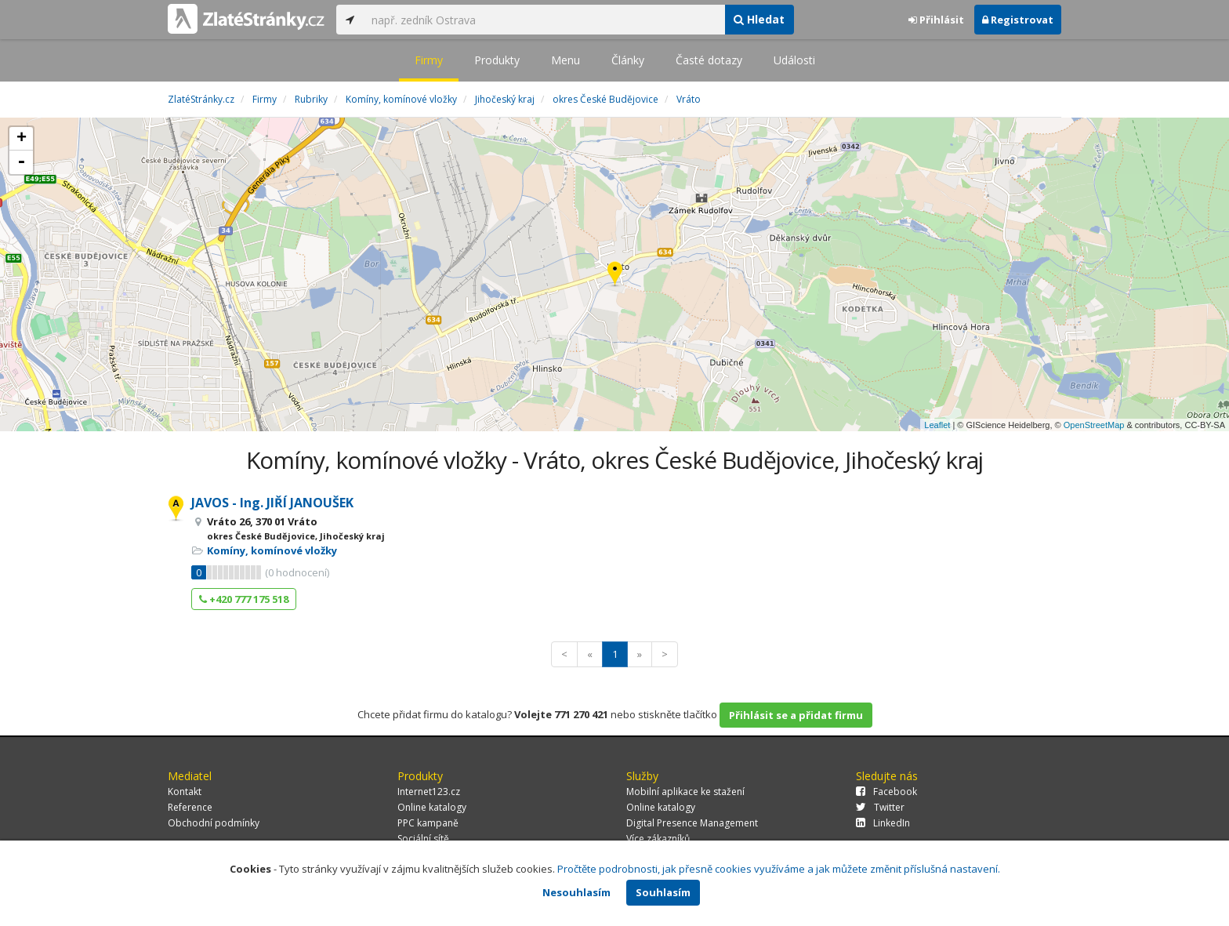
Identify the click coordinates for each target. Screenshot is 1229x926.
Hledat (759, 19)
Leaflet (937, 425)
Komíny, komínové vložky (272, 550)
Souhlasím (663, 892)
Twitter (880, 807)
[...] (544, 19)
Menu (565, 60)
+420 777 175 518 (243, 599)
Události (794, 60)
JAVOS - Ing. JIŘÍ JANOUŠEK (272, 502)
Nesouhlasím (576, 892)
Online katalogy (431, 807)
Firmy (429, 60)
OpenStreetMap (1094, 425)
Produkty (497, 60)
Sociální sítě (423, 838)
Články (627, 60)
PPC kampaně (428, 823)
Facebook (886, 791)
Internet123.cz (428, 791)
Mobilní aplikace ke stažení (685, 791)
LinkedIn (883, 823)
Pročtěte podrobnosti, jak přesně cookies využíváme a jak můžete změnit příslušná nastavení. (778, 869)
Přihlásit (936, 20)
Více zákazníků (658, 838)
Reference (190, 807)
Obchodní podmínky (213, 823)
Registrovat (1017, 20)
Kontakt (184, 791)
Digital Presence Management (692, 823)
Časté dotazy (709, 60)
